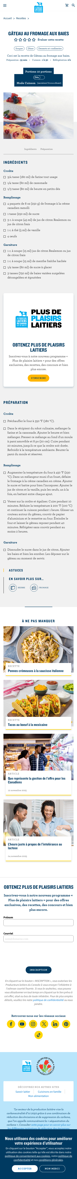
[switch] (38, 80)
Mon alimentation (38, 1096)
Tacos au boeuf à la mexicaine (27, 724)
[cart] (67, 5)
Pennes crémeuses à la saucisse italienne (36, 670)
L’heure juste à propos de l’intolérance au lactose (35, 846)
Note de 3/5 (25, 39)
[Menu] (4, 5)
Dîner (31, 48)
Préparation (46, 149)
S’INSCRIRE (38, 378)
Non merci (52, 1168)
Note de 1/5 (16, 39)
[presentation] (38, 954)
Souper (19, 48)
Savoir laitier (23, 1091)
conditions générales (51, 1160)
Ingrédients (30, 149)
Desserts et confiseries (50, 48)
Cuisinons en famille (49, 1091)
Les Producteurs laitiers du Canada (38, 7)
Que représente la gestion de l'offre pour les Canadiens (36, 780)
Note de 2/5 (20, 39)
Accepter (25, 1168)
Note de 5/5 (34, 39)
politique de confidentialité (48, 1000)
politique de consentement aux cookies (27, 1156)
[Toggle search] (73, 5)
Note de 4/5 (29, 39)
